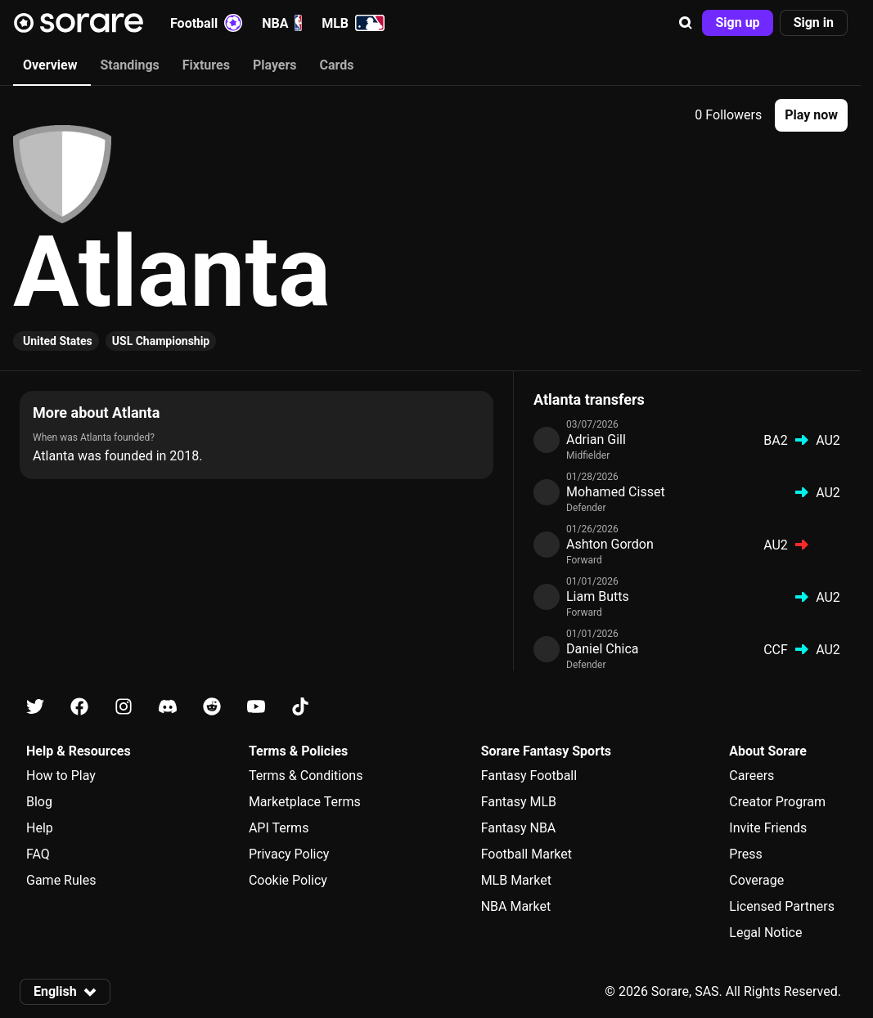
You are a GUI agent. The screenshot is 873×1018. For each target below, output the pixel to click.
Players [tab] (275, 65)
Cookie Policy (288, 880)
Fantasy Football (529, 775)
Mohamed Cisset (615, 492)
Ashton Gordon (610, 544)
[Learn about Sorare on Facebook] (79, 707)
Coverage (756, 880)
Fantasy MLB (518, 801)
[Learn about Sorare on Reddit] (211, 707)
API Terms (279, 828)
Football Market (526, 854)
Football (206, 23)
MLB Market (516, 880)
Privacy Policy (289, 854)
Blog (39, 801)
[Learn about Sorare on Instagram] (123, 707)
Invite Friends (768, 828)
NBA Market (516, 906)
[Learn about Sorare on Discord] (167, 707)
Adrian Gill (596, 439)
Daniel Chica (602, 649)
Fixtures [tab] (206, 65)
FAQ (38, 854)
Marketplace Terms (305, 801)
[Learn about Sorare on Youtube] (256, 707)
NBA (282, 23)
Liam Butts (597, 596)
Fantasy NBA (518, 828)
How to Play (61, 775)
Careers (751, 775)
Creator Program (777, 801)
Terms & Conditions (306, 775)
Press (745, 854)
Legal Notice (765, 932)
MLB (353, 23)
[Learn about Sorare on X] (35, 707)
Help (39, 828)
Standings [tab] (129, 65)
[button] (685, 23)
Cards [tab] (337, 65)
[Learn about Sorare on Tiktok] (300, 707)
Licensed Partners (782, 906)
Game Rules (61, 880)
